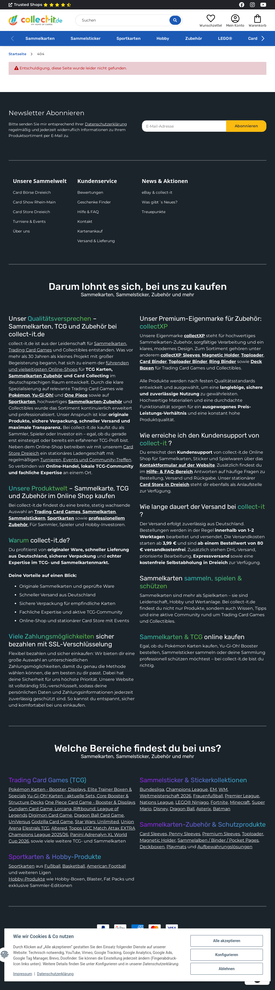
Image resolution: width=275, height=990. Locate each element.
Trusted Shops (40, 5)
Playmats (176, 846)
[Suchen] (129, 20)
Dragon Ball (182, 808)
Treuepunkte (153, 211)
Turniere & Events (29, 221)
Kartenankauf (90, 231)
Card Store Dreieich (31, 211)
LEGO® (225, 38)
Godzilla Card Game (52, 821)
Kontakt (84, 221)
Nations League (156, 802)
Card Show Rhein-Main (34, 202)
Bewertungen (90, 192)
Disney (160, 808)
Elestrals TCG (35, 828)
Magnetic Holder (158, 840)
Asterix (203, 808)
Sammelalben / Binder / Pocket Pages (218, 840)
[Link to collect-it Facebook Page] (241, 5)
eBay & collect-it (157, 192)
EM (213, 789)
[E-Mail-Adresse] (184, 126)
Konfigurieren (226, 955)
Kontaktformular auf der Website (177, 465)
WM (223, 789)
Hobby (163, 38)
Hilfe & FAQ (88, 211)
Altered (59, 828)
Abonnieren (246, 126)
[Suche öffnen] (175, 20)
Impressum (22, 974)
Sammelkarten (40, 38)
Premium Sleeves (221, 833)
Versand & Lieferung (96, 240)
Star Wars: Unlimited (97, 821)
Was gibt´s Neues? (160, 202)
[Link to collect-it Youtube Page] (263, 5)
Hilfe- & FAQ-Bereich (169, 471)
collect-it (153, 443)
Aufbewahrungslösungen (224, 846)
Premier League (242, 795)
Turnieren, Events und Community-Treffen (85, 459)
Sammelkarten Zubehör (35, 375)
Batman (221, 808)
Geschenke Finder (94, 202)
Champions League (187, 789)
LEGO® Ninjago (192, 802)
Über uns (21, 231)
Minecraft (240, 802)
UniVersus (19, 821)
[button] (211, 20)
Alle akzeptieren (226, 941)
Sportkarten (128, 38)
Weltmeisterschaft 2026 (165, 795)
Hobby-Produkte (27, 879)
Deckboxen (152, 846)
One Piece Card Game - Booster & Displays (90, 802)
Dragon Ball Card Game (99, 815)
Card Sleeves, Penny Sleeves (170, 833)
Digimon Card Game (50, 815)
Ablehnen (226, 969)
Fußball (52, 866)
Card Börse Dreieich (32, 192)
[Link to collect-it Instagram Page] (252, 5)
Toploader (252, 833)
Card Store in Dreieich (164, 484)
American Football (106, 866)
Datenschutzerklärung (106, 124)
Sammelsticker (85, 38)
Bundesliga (152, 789)
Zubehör (193, 38)
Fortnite (219, 802)
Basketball (73, 866)
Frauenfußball (208, 795)
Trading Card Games (30, 350)
